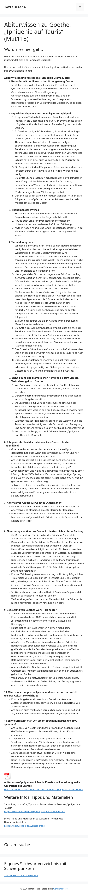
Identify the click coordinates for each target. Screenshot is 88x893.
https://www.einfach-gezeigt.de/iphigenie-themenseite (34, 811)
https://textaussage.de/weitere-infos (24, 825)
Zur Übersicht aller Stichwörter (21, 875)
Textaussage (15, 7)
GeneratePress (60, 888)
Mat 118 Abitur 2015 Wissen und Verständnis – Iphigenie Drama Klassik (43, 789)
